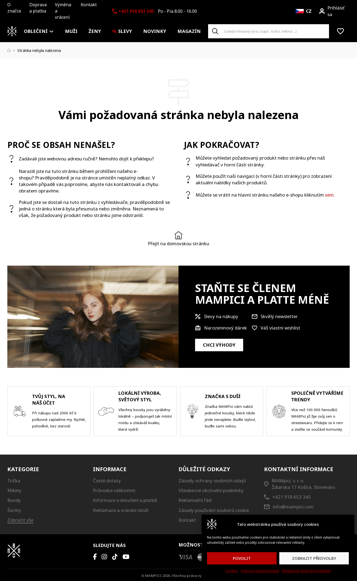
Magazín (189, 31)
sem (329, 195)
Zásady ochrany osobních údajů (212, 480)
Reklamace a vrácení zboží (120, 510)
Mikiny (14, 490)
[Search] (215, 31)
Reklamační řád (194, 500)
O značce (14, 8)
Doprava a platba (38, 8)
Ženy (95, 31)
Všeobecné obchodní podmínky (306, 570)
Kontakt (89, 5)
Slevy (125, 31)
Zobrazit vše (20, 520)
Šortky (14, 510)
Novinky (154, 31)
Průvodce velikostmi (114, 490)
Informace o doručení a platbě (125, 500)
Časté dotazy (107, 480)
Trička (13, 480)
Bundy (14, 500)
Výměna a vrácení (63, 11)
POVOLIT (242, 558)
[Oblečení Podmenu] (51, 31)
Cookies (231, 570)
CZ (309, 11)
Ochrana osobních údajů (260, 570)
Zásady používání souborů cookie (213, 510)
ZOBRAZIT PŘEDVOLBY (314, 558)
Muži (71, 31)
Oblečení (36, 31)
